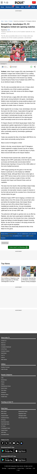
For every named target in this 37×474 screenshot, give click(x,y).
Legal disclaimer (12, 468)
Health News (4, 396)
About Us (3, 342)
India (22, 7)
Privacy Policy (21, 468)
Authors (3, 357)
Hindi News (3, 353)
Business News (4, 394)
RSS (18, 470)
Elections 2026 (10, 7)
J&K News (3, 432)
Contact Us (3, 340)
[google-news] (21, 443)
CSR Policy (28, 468)
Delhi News (3, 413)
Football (10, 21)
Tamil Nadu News (5, 424)
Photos (2, 382)
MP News (3, 419)
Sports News (4, 388)
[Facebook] (2, 443)
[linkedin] (17, 443)
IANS (8, 29)
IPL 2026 (27, 7)
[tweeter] (6, 443)
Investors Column (5, 351)
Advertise (3, 344)
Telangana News (22, 415)
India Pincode (4, 369)
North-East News (5, 422)
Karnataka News (5, 434)
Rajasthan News (22, 413)
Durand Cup (5, 243)
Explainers (3, 392)
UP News (3, 426)
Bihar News (4, 411)
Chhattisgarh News (5, 428)
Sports (6, 21)
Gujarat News (4, 430)
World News (4, 379)
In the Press (4, 349)
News (2, 21)
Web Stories (4, 359)
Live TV (3, 355)
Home (2, 7)
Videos (17, 7)
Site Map (4, 468)
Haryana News (4, 415)
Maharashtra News (22, 411)
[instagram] (10, 443)
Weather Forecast (5, 367)
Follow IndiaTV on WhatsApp (18, 247)
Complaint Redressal (6, 347)
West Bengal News (22, 417)
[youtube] (13, 443)
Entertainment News (6, 386)
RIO (34, 468)
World (33, 7)
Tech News (3, 390)
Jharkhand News (5, 417)
